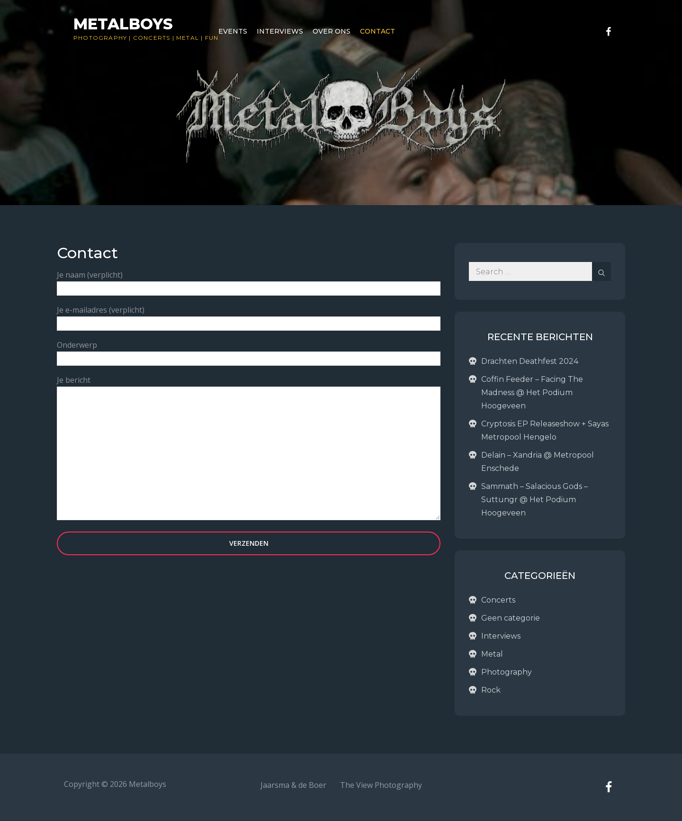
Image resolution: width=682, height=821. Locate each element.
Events (232, 31)
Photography (100, 37)
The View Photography (381, 785)
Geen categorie (510, 618)
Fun (212, 37)
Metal (187, 37)
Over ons (331, 31)
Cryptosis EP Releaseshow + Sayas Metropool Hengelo (545, 430)
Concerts (151, 37)
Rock (491, 690)
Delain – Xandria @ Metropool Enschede (537, 462)
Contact (377, 31)
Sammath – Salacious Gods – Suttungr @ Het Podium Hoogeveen (534, 499)
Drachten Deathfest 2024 (529, 361)
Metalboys (123, 24)
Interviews (280, 31)
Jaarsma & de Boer (293, 785)
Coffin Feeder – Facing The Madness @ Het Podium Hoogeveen (532, 392)
